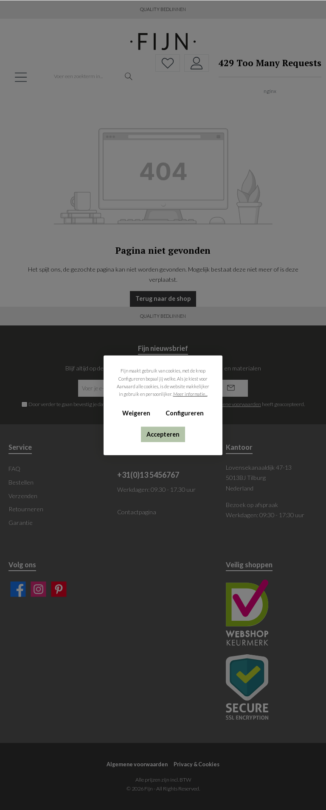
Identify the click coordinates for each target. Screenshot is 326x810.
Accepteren (163, 433)
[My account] (196, 63)
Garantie (20, 522)
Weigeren (136, 412)
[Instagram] (38, 589)
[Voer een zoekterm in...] (85, 76)
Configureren (185, 412)
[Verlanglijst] (167, 63)
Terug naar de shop (163, 298)
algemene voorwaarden (235, 404)
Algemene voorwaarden (137, 764)
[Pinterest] (58, 589)
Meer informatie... (190, 393)
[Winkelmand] (267, 77)
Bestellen (21, 482)
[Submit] (231, 388)
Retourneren (25, 509)
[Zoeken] (128, 76)
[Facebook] (18, 589)
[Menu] (20, 77)
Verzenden (22, 495)
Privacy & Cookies (196, 764)
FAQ (14, 468)
